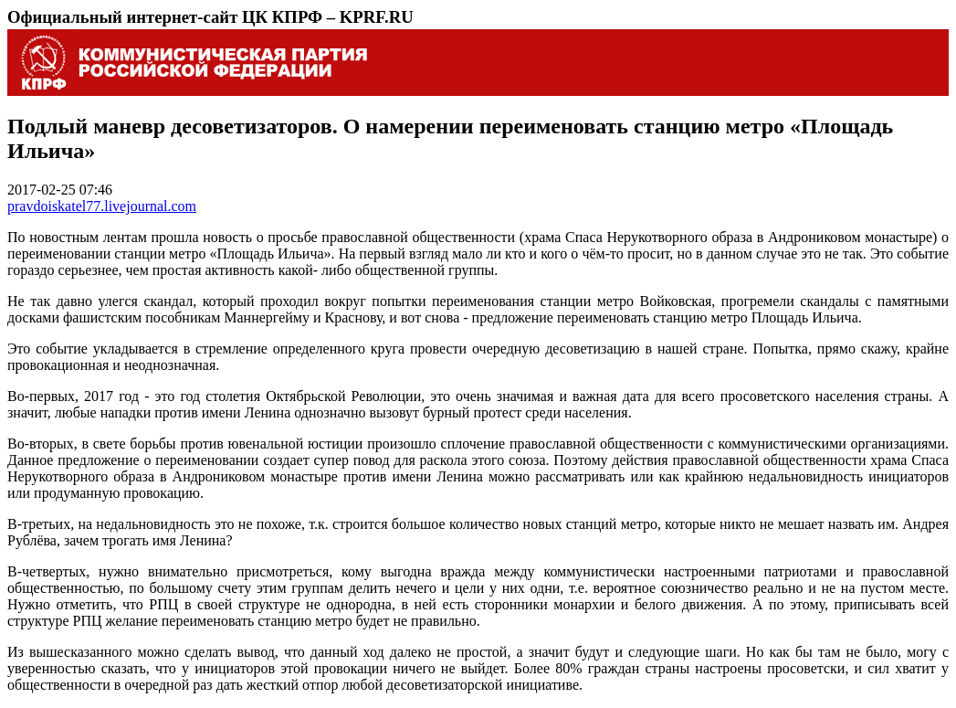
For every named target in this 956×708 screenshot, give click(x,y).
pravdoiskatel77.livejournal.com (101, 206)
